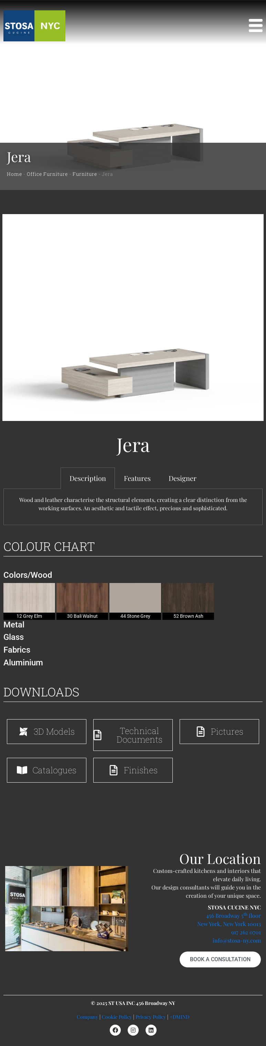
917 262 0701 (246, 932)
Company (87, 1016)
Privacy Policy (151, 1016)
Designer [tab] (182, 478)
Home (14, 174)
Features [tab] (137, 478)
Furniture (85, 174)
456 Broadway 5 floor (233, 915)
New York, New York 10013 (229, 923)
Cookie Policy (117, 1016)
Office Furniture (47, 174)
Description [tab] (88, 478)
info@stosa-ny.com (237, 940)
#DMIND (179, 1016)
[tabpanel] (133, 507)
